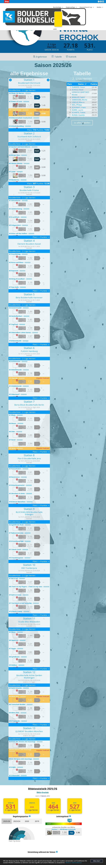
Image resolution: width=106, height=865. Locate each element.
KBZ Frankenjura (29, 568)
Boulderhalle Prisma (29, 190)
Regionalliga (70, 7)
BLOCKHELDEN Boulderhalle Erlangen (29, 513)
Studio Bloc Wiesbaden (29, 621)
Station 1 (29, 79)
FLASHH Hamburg (29, 351)
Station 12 (29, 672)
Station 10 (29, 565)
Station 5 (29, 294)
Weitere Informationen (74, 863)
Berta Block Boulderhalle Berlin (29, 404)
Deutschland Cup (86, 7)
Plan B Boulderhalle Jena (29, 458)
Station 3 (29, 187)
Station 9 (29, 509)
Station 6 (29, 348)
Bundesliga (57, 7)
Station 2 (29, 133)
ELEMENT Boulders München (29, 731)
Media (99, 7)
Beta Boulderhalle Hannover (29, 297)
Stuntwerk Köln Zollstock (29, 136)
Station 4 (29, 240)
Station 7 (29, 401)
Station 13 (29, 728)
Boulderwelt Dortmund (29, 83)
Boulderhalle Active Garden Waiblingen (29, 676)
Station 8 (29, 455)
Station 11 (29, 618)
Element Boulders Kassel (29, 244)
